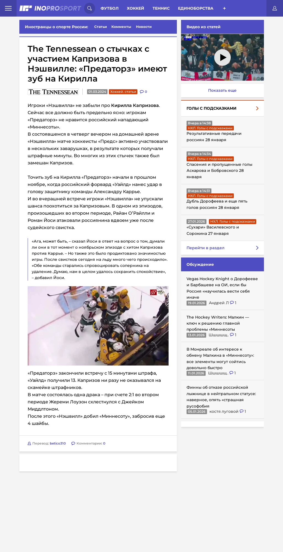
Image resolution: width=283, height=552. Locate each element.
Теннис (161, 8)
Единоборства (195, 8)
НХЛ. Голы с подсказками (210, 128)
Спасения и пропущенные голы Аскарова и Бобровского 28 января (219, 170)
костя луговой (224, 411)
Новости (144, 27)
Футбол (110, 8)
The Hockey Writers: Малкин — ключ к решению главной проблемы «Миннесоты (218, 323)
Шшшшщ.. (219, 334)
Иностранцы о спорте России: (56, 26)
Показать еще (222, 90)
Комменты (121, 27)
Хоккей (135, 8)
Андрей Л (219, 302)
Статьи (100, 27)
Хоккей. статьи (123, 92)
